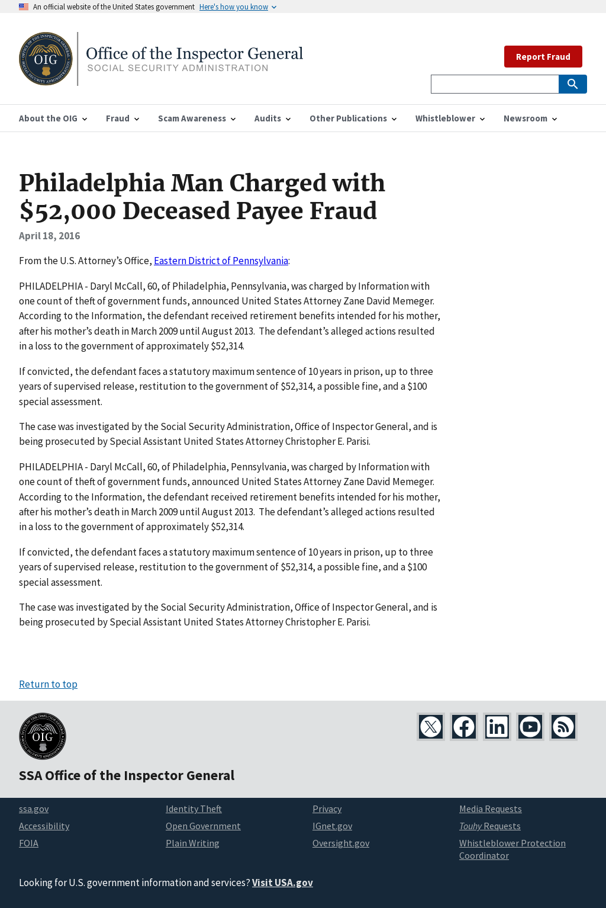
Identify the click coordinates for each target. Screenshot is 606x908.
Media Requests (490, 808)
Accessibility (44, 826)
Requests (490, 826)
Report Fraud (543, 56)
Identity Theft (194, 808)
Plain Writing (193, 843)
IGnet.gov (332, 826)
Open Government (203, 826)
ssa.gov (34, 808)
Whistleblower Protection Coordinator (512, 849)
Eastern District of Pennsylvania (221, 260)
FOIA (28, 843)
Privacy (326, 808)
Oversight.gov (340, 843)
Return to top (48, 684)
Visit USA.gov (282, 882)
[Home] (161, 78)
